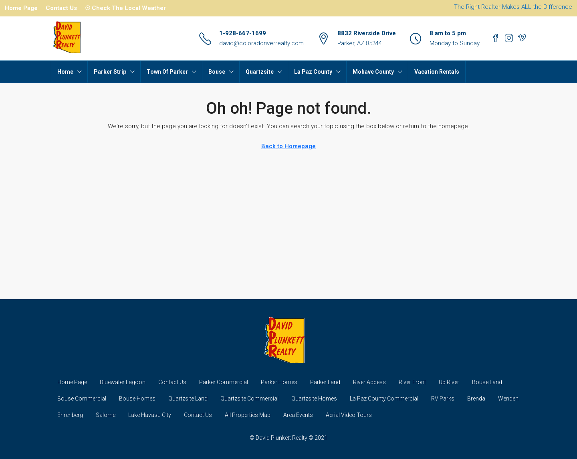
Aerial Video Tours (349, 415)
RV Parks (442, 398)
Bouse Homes (137, 398)
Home (65, 71)
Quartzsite (260, 71)
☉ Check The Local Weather (125, 8)
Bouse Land (487, 382)
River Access (369, 382)
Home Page (21, 8)
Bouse (216, 71)
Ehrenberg (70, 415)
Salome (105, 415)
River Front (412, 382)
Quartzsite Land (188, 398)
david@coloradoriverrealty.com (261, 43)
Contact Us (61, 8)
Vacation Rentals (436, 71)
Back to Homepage (288, 146)
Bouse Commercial (81, 398)
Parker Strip (110, 71)
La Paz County (313, 71)
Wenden (508, 398)
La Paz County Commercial (384, 398)
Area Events (298, 415)
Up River (449, 382)
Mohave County (373, 71)
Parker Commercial (223, 382)
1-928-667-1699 (242, 33)
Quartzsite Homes (314, 398)
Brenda (476, 398)
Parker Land (325, 382)
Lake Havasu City (149, 415)
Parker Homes (279, 382)
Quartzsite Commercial (249, 398)
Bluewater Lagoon (122, 382)
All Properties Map (247, 415)
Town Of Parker (167, 71)
